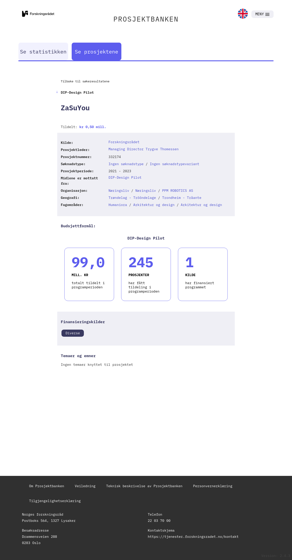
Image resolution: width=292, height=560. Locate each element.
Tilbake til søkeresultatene (85, 81)
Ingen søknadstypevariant (174, 164)
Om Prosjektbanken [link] (46, 486)
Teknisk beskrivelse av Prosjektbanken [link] (144, 486)
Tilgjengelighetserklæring (55, 501)
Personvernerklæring (212, 486)
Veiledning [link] (85, 486)
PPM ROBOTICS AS (177, 190)
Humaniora (118, 204)
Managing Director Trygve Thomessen (144, 149)
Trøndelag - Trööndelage (132, 197)
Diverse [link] (72, 333)
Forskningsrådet (124, 142)
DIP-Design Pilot (125, 177)
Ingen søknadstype (126, 164)
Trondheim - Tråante (181, 197)
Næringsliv (119, 190)
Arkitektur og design (154, 204)
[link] (243, 14)
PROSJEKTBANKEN (146, 19)
